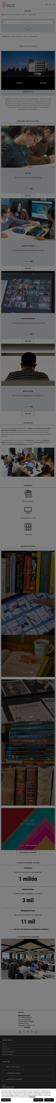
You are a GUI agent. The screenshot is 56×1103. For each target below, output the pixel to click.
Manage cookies (6, 1099)
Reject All (49, 1099)
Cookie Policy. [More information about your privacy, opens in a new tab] (32, 1096)
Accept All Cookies (38, 1099)
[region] (28, 1096)
